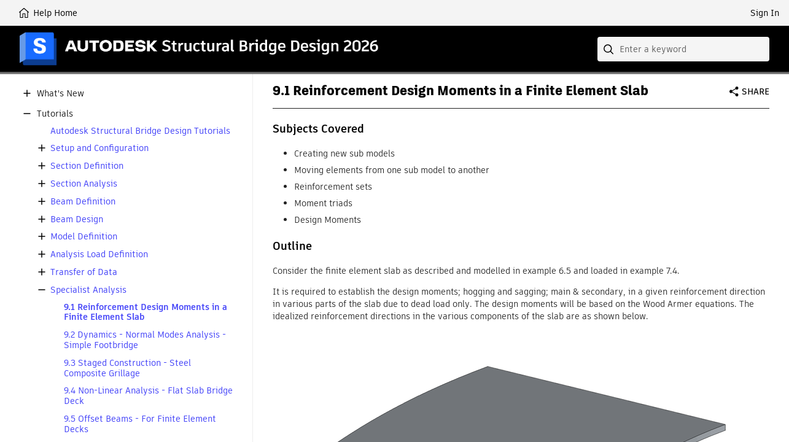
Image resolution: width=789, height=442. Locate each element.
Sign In (764, 13)
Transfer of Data (83, 272)
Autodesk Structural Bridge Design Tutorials (140, 131)
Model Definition (83, 236)
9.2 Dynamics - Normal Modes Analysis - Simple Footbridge (145, 340)
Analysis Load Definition (99, 254)
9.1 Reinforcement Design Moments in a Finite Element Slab (145, 312)
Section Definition (86, 166)
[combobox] (683, 49)
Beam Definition (82, 201)
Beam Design (76, 219)
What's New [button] (60, 93)
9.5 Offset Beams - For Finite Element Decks (140, 424)
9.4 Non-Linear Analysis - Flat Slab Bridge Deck (148, 396)
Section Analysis (83, 184)
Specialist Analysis (88, 290)
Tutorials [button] (55, 114)
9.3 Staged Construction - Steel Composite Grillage (127, 368)
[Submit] (609, 49)
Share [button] (755, 91)
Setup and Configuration (99, 148)
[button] (27, 93)
